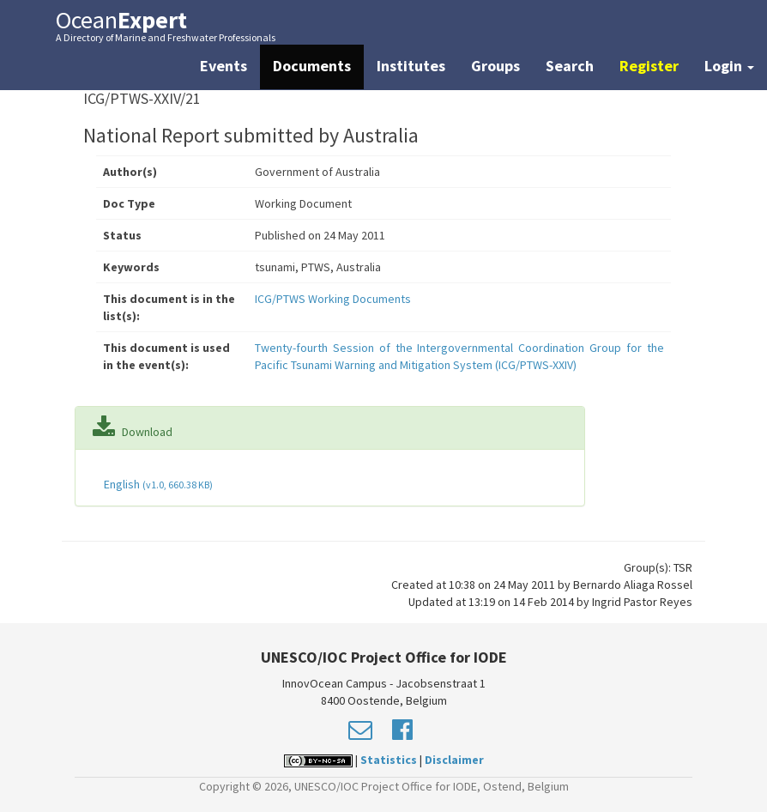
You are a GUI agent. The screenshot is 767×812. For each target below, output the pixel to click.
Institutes (411, 66)
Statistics (388, 759)
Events (223, 66)
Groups (495, 66)
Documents (312, 66)
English (157, 484)
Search (570, 66)
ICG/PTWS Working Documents (333, 298)
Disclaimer (454, 759)
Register (649, 66)
